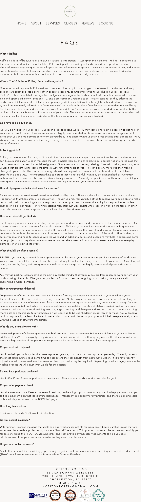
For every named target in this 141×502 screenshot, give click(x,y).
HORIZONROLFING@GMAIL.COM (70, 486)
